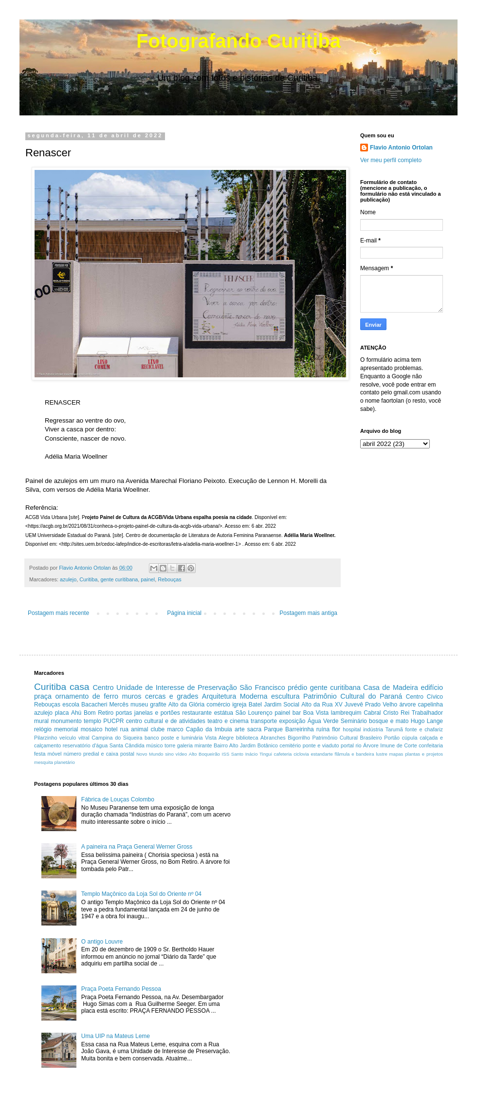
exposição (292, 721)
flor (336, 729)
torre (170, 745)
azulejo (68, 579)
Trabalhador (427, 712)
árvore (407, 704)
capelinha (430, 704)
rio (359, 745)
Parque (273, 729)
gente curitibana (119, 579)
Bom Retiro (98, 712)
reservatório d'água (85, 745)
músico (154, 745)
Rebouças (170, 579)
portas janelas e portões (148, 712)
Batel (255, 704)
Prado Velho (381, 704)
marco (175, 729)
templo (92, 721)
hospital (352, 729)
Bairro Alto (226, 745)
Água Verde (323, 721)
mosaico (92, 729)
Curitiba (88, 579)
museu (139, 704)
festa (39, 754)
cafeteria (283, 754)
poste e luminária (181, 738)
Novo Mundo (150, 754)
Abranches (273, 738)
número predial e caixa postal (98, 754)
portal (347, 745)
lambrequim (346, 712)
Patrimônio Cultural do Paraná (352, 696)
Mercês (119, 704)
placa (62, 712)
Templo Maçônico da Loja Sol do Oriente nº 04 (141, 894)
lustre (381, 754)
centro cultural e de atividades (165, 721)
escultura (285, 696)
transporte (264, 721)
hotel (111, 729)
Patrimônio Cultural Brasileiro (347, 738)
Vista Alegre (219, 738)
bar (297, 712)
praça (43, 696)
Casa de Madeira (390, 687)
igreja (239, 704)
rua (124, 729)
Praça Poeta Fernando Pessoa (121, 988)
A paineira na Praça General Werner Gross (137, 846)
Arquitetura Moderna (235, 696)
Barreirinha (299, 729)
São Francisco (262, 687)
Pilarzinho (45, 738)
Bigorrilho (299, 738)
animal (139, 729)
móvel (55, 754)
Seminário (354, 721)
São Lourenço (254, 712)
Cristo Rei (396, 712)
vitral (84, 738)
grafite (158, 704)
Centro (102, 687)
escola (70, 704)
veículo (67, 738)
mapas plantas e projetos (416, 754)
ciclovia (301, 754)
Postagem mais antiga (308, 613)
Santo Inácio (244, 754)
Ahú (76, 712)
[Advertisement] (313, 842)
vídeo (181, 754)
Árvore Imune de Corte (390, 745)
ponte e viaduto (321, 745)
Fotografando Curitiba (238, 41)
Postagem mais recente (58, 613)
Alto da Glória (186, 704)
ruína (323, 729)
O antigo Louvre (102, 941)
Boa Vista (316, 712)
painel (148, 579)
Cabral (372, 712)
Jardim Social (281, 704)
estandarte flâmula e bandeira (342, 754)
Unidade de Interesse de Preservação (176, 687)
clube (158, 729)
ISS (225, 754)
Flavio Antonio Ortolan (401, 147)
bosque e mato (388, 721)
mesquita (43, 762)
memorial (66, 729)
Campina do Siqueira (117, 738)
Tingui (265, 754)
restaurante (197, 712)
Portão (392, 738)
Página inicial (184, 613)
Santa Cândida (127, 745)
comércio (218, 704)
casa (80, 687)
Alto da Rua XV (322, 704)
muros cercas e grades (160, 696)
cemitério (290, 745)
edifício (432, 687)
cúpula (410, 738)
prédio (297, 687)
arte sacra (248, 729)
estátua (223, 712)
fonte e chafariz (424, 729)
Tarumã (394, 729)
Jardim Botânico (259, 745)
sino (169, 754)
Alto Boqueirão (204, 754)
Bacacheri (94, 704)
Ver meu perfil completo (391, 160)
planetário (65, 762)
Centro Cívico (424, 696)
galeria (185, 745)
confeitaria (431, 745)
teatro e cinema (228, 721)
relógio (43, 729)
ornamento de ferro (86, 696)
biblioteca (247, 738)
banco (152, 738)
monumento (66, 721)
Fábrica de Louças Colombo (117, 799)
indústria (373, 729)
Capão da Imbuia (209, 729)
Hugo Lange (427, 721)
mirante (203, 745)
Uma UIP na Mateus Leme (115, 1036)
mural (41, 721)
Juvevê (354, 704)
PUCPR (113, 721)
